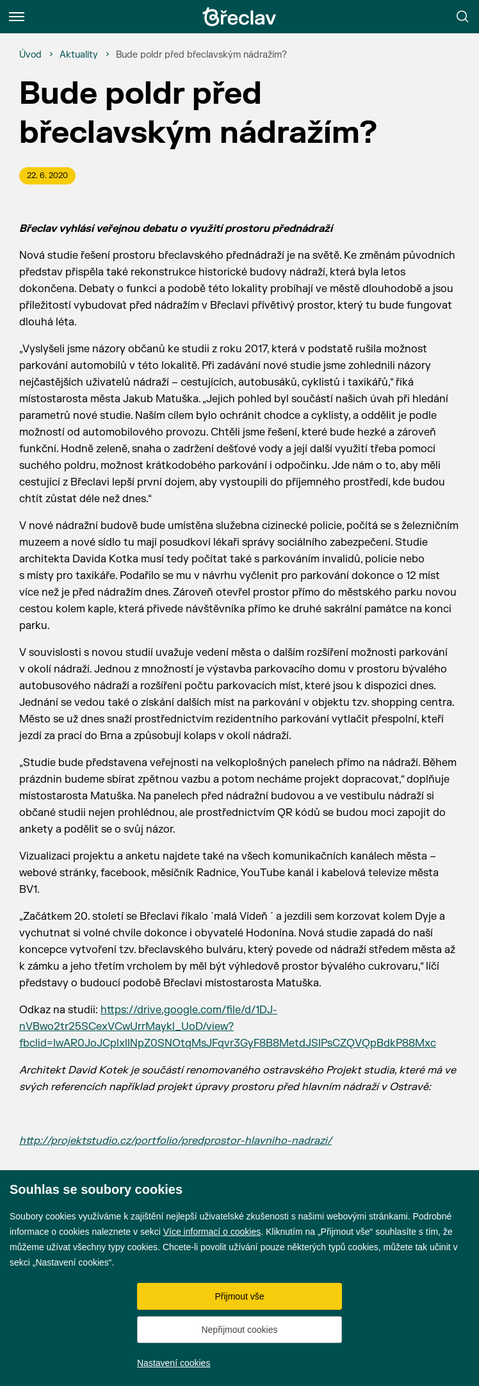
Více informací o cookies (212, 1232)
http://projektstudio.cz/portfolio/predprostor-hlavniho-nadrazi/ (175, 1140)
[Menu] (16, 16)
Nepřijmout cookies (239, 1330)
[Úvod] (30, 55)
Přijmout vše (239, 1296)
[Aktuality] (79, 55)
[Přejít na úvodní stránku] (239, 16)
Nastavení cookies (173, 1363)
